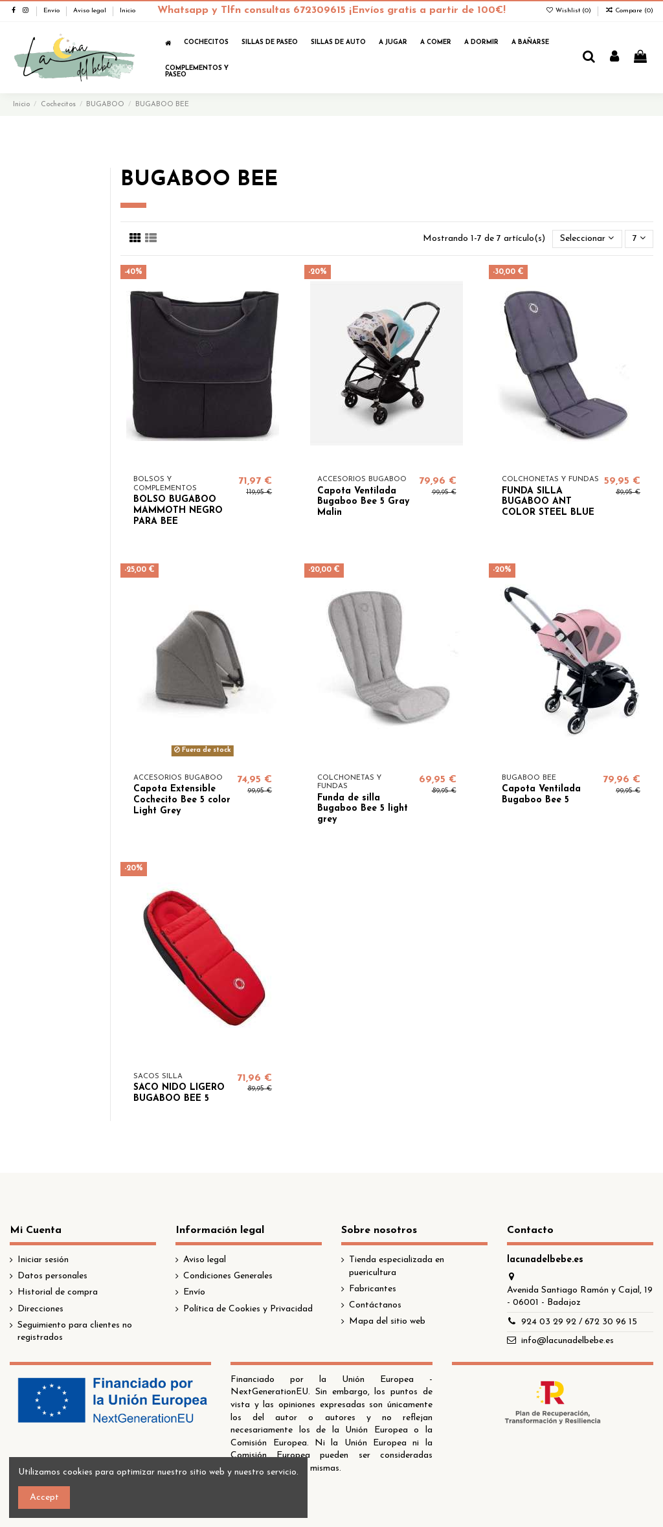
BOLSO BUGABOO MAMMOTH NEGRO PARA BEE (178, 510)
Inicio (127, 10)
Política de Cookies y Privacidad (248, 1309)
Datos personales (52, 1276)
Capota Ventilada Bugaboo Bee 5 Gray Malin (363, 502)
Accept (44, 1497)
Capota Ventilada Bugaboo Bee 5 (541, 794)
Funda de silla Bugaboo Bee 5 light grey (362, 809)
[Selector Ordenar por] (587, 239)
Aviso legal (90, 10)
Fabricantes (372, 1289)
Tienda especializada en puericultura (396, 1266)
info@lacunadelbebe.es (567, 1341)
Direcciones (40, 1309)
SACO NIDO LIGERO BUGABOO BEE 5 (179, 1093)
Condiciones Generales (228, 1276)
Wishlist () (569, 10)
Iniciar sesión (43, 1260)
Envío (52, 10)
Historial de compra (57, 1292)
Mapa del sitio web (387, 1321)
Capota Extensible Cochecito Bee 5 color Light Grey (181, 800)
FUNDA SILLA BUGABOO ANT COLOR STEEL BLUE (548, 502)
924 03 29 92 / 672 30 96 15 (579, 1322)
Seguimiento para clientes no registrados (74, 1331)
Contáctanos (375, 1305)
